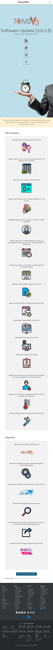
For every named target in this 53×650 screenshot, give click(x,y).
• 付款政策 (17, 598)
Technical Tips (26, 64)
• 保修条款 (17, 587)
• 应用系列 (42, 600)
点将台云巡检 (38, 626)
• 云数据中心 (30, 591)
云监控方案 (46, 631)
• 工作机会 (4, 605)
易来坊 (4, 635)
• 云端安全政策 (18, 591)
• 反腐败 (16, 608)
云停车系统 (29, 632)
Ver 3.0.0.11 (27, 578)
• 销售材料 (42, 598)
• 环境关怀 (29, 607)
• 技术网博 (29, 603)
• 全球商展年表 (5, 603)
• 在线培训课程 (30, 593)
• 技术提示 (42, 594)
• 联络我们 (29, 608)
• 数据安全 (17, 593)
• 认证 (3, 594)
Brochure (26, 43)
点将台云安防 (38, 631)
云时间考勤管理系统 (22, 628)
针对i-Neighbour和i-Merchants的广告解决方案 (38, 638)
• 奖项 (3, 596)
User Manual (26, 50)
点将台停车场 (30, 631)
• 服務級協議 (18, 601)
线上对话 (43, 608)
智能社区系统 (5, 637)
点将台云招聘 (46, 626)
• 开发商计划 (43, 591)
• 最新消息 (4, 600)
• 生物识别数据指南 (19, 596)
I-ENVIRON (21, 635)
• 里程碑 (4, 591)
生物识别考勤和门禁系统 (6, 628)
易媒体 (37, 635)
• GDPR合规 (17, 594)
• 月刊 (28, 600)
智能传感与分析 (47, 637)
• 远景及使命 (5, 589)
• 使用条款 (17, 603)
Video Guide (26, 57)
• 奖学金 (4, 607)
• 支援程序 (29, 596)
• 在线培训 (42, 603)
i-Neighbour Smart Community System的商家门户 (30, 639)
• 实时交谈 (42, 607)
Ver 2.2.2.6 (37, 578)
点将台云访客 (13, 631)
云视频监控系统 (47, 632)
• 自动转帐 (17, 600)
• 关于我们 (4, 587)
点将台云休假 (30, 626)
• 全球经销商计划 (44, 589)
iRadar (45, 635)
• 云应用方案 (43, 601)
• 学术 (28, 598)
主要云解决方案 (14, 629)
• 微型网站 (42, 587)
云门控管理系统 (22, 632)
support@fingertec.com (26, 124)
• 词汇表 (42, 605)
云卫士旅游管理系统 (39, 628)
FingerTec (4, 626)
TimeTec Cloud (12, 627)
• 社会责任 (17, 607)
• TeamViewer (30, 594)
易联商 (28, 635)
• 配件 (41, 596)
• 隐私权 (16, 605)
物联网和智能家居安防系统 (39, 633)
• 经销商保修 (18, 589)
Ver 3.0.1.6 (18, 578)
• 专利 (3, 593)
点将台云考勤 (22, 626)
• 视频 (3, 601)
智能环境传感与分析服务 (22, 637)
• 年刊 (28, 605)
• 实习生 (4, 608)
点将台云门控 (22, 631)
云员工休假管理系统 (30, 628)
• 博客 (28, 601)
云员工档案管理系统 (47, 628)
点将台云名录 (5, 631)
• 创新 (3, 598)
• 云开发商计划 (43, 593)
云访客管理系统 (14, 632)
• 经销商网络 (30, 589)
